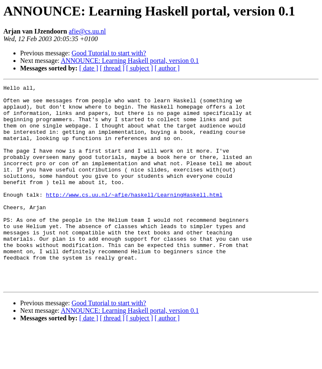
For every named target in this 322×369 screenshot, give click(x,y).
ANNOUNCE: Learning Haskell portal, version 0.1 (130, 60)
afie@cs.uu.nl (87, 31)
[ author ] (167, 68)
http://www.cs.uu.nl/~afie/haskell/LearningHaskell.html (134, 217)
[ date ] (88, 68)
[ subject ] (139, 68)
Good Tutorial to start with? (109, 53)
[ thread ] (112, 68)
